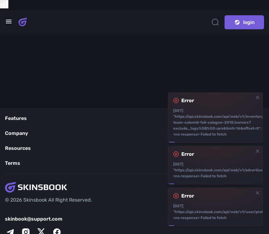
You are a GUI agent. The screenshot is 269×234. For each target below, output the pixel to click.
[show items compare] (4, 4)
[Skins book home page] (22, 22)
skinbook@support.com (34, 219)
